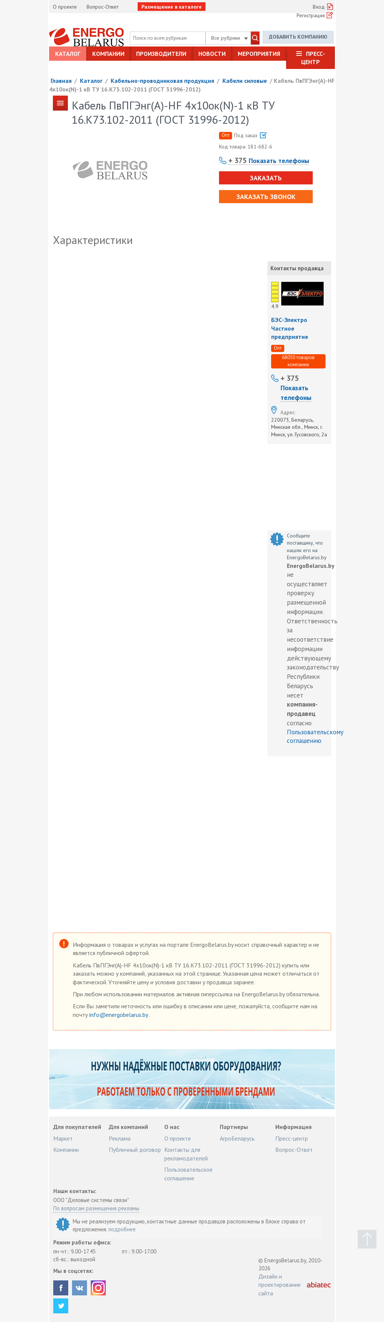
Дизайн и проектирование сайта (279, 1285)
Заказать (266, 178)
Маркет (63, 1138)
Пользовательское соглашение (188, 1173)
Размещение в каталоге (171, 6)
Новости (212, 53)
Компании (108, 53)
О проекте (65, 6)
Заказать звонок (266, 196)
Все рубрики (229, 37)
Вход (319, 6)
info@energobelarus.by (119, 1014)
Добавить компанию (298, 36)
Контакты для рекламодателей (186, 1154)
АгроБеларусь (237, 1138)
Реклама (119, 1138)
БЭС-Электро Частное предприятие (289, 328)
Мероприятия (259, 53)
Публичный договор (135, 1149)
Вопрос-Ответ (102, 6)
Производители (161, 53)
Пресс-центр (313, 58)
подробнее (122, 1229)
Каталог (67, 53)
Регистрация (311, 15)
